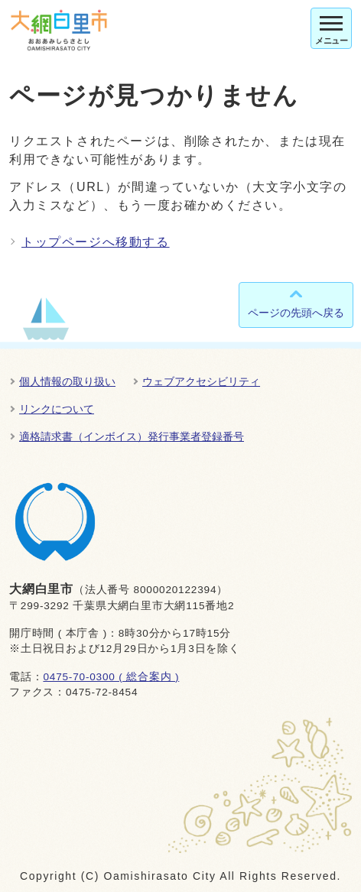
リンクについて (56, 409)
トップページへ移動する (95, 241)
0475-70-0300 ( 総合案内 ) (111, 677)
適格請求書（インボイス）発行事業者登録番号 (131, 436)
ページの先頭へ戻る (296, 313)
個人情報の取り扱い (67, 381)
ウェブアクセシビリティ (201, 381)
